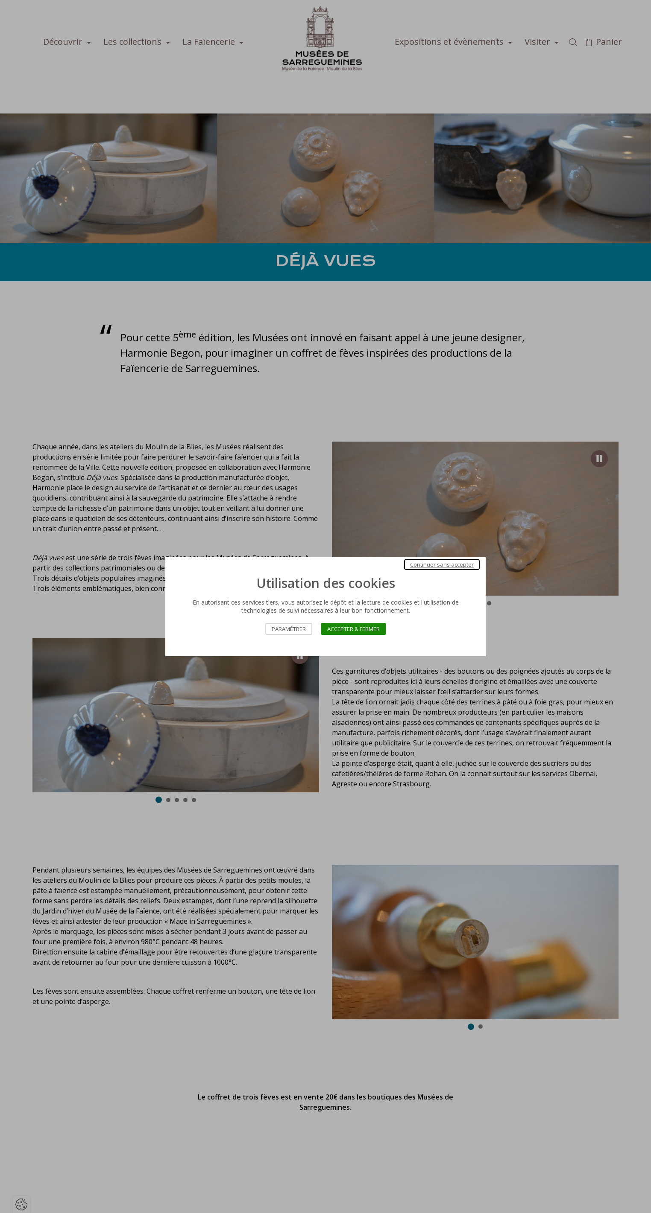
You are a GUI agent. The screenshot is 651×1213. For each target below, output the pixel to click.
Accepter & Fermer (353, 629)
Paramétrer (289, 629)
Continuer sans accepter (442, 564)
